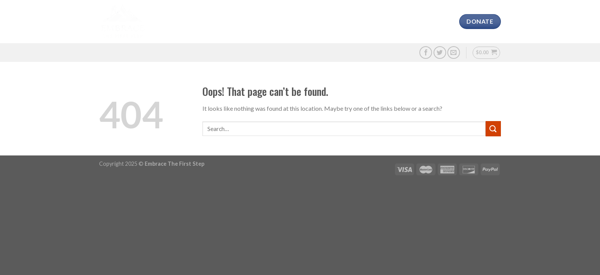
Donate (368, 21)
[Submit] (493, 128)
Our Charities (257, 21)
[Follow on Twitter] (440, 52)
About (194, 21)
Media (338, 21)
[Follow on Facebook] (425, 52)
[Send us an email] (453, 52)
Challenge (304, 21)
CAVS (219, 21)
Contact (427, 21)
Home (166, 21)
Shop (396, 21)
